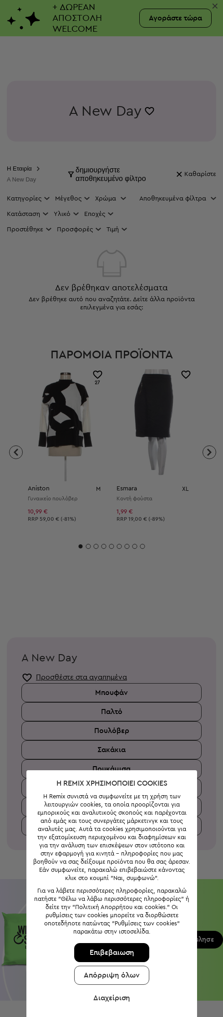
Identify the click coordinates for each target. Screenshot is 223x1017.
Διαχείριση (109, 942)
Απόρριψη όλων (109, 920)
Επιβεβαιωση (109, 897)
